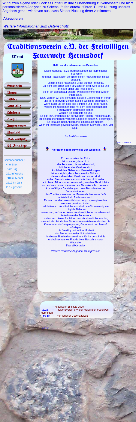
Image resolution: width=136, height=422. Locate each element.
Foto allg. (14, 105)
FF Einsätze (17, 145)
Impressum (17, 125)
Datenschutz (17, 139)
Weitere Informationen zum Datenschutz (36, 26)
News (12, 92)
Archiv (12, 119)
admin (45, 328)
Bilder (12, 99)
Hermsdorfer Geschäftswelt (72, 315)
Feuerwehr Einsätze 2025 (69, 306)
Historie (13, 112)
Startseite (14, 85)
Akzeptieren (13, 18)
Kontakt (13, 132)
